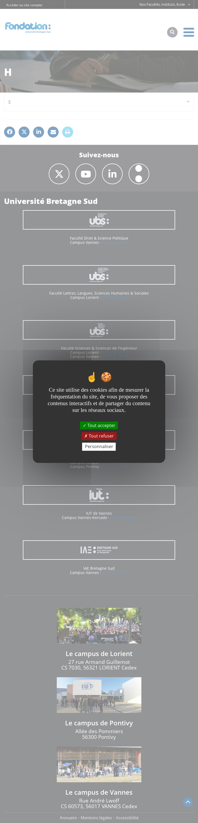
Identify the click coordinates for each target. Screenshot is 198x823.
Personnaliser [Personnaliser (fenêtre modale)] (99, 446)
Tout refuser (99, 436)
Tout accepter (99, 425)
